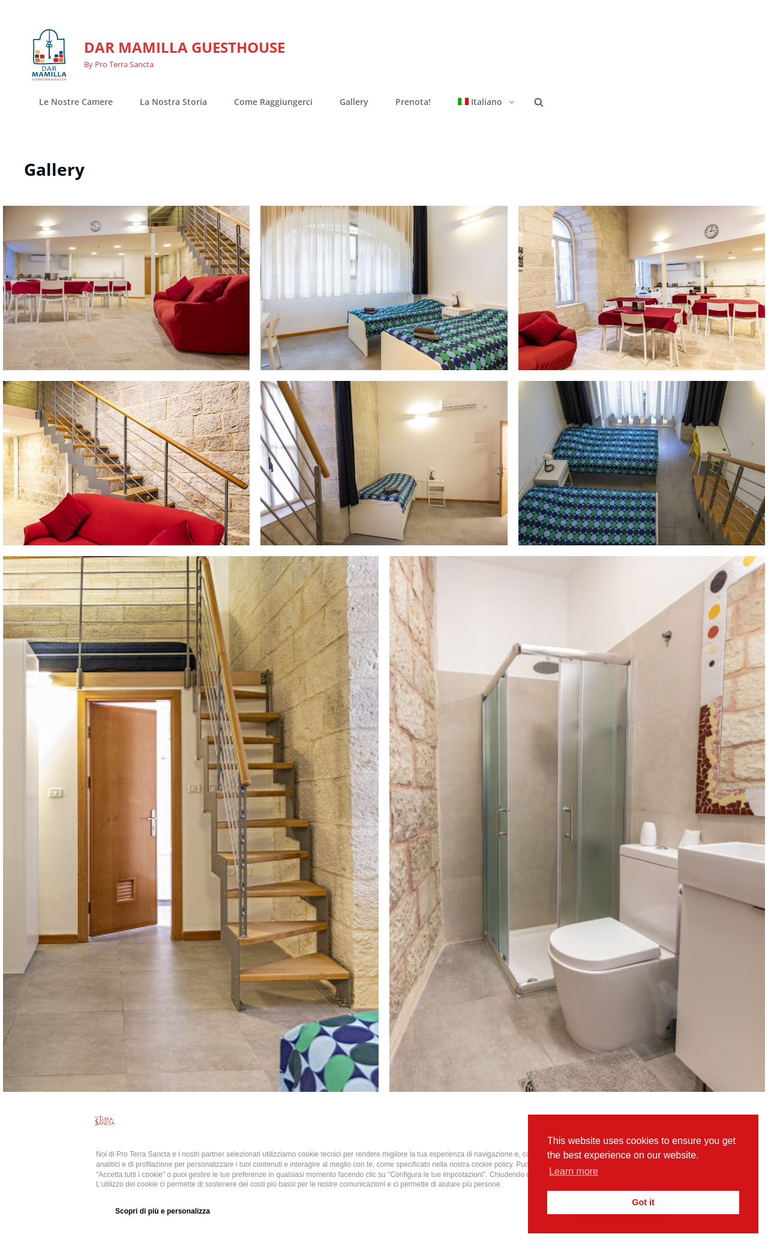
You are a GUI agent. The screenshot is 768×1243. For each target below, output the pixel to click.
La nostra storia (173, 101)
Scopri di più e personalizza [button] (162, 1211)
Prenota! (413, 101)
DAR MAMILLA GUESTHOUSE (184, 47)
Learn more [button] (573, 1171)
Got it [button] (643, 1202)
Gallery (354, 101)
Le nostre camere (76, 101)
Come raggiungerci (273, 101)
